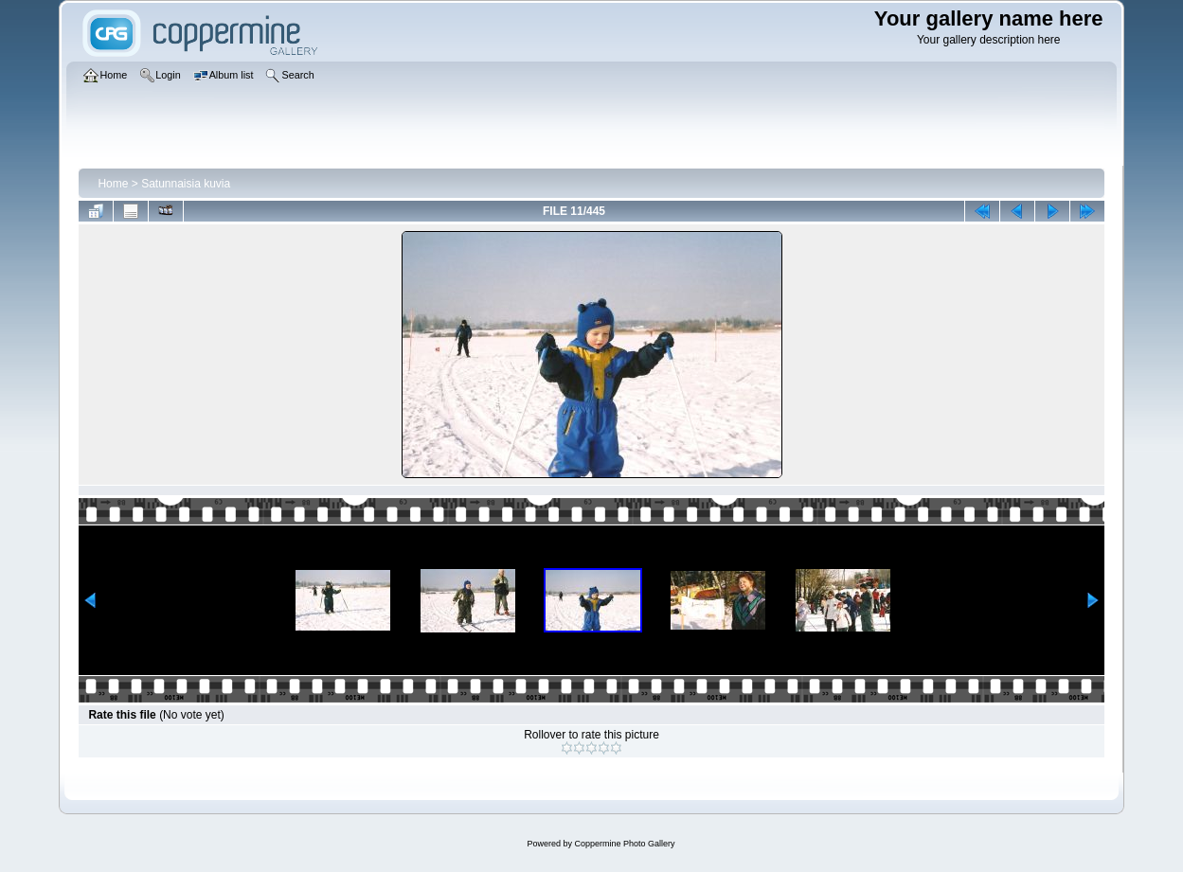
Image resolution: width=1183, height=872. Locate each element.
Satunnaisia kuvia (185, 183)
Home (113, 183)
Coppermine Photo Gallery (624, 843)
